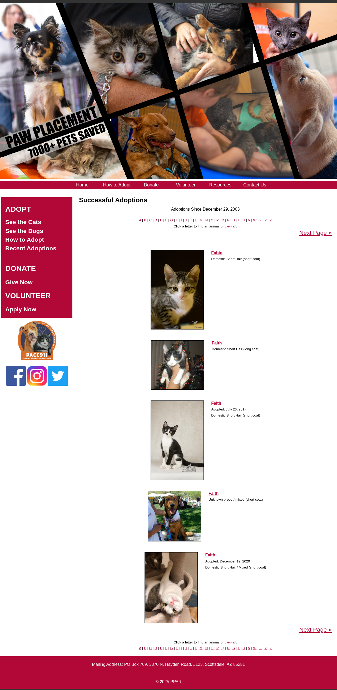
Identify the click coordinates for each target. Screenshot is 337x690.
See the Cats (23, 222)
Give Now (19, 282)
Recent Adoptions (30, 248)
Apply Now (20, 309)
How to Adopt (24, 239)
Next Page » (315, 233)
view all (230, 226)
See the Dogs (24, 230)
